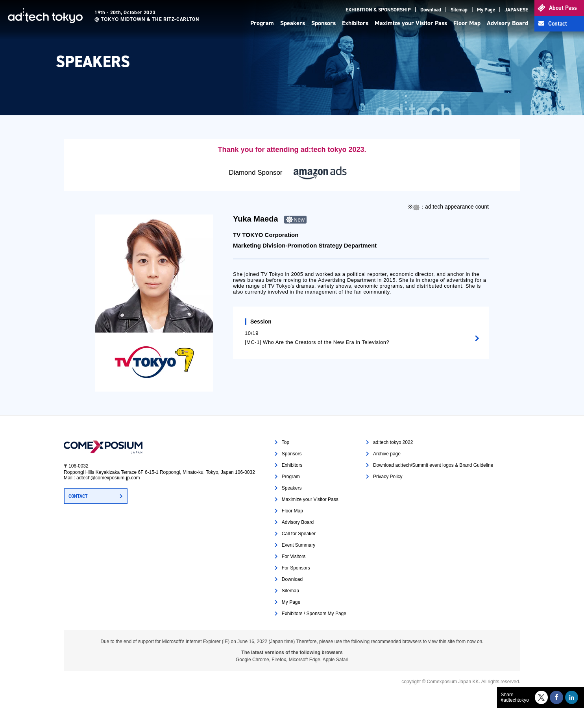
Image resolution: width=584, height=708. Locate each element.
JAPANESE (516, 9)
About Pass (563, 8)
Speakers (292, 23)
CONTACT (77, 496)
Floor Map (467, 23)
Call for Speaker (299, 533)
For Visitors (293, 556)
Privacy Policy (388, 476)
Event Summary (298, 545)
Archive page (387, 454)
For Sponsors (296, 568)
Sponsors (323, 23)
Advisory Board (507, 23)
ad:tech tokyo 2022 (393, 442)
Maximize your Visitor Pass (411, 23)
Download (430, 9)
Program (262, 23)
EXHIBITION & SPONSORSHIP (378, 9)
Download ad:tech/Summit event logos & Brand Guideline (433, 465)
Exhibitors (355, 23)
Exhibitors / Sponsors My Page (314, 613)
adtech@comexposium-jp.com (108, 478)
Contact (557, 24)
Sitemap (459, 9)
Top (285, 442)
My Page (486, 9)
